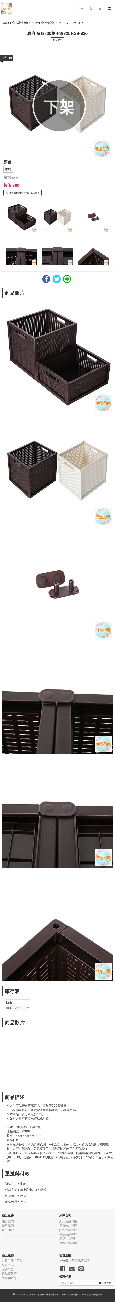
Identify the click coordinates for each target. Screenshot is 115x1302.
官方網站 (8, 1230)
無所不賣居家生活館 (16, 23)
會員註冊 (8, 1261)
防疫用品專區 (68, 1230)
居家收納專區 (68, 1226)
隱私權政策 (9, 1274)
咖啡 (8, 169)
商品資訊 (57, 40)
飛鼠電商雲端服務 (90, 1294)
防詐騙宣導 (9, 1278)
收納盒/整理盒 (44, 23)
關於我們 (8, 1221)
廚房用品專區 (68, 1221)
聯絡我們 (8, 1226)
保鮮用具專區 (68, 1243)
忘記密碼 (8, 1265)
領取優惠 (105, 1282)
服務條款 (8, 1269)
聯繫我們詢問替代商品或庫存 (22, 192)
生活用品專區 (68, 1234)
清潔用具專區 (68, 1238)
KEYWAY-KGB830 (72, 23)
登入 (19, 1261)
